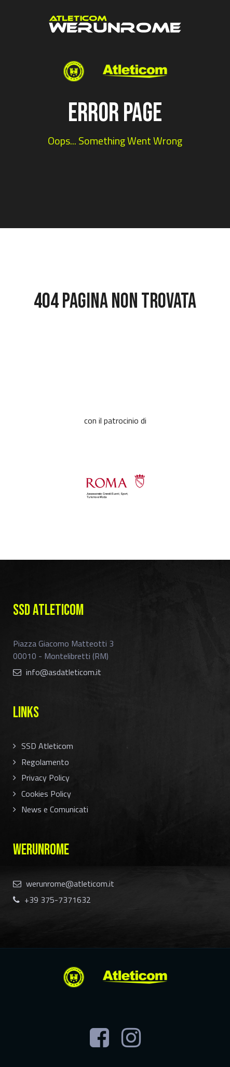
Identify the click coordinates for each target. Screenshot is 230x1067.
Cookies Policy (46, 793)
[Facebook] (99, 1037)
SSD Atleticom (47, 746)
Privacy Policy (45, 777)
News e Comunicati (54, 809)
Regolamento (45, 762)
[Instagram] (131, 1037)
